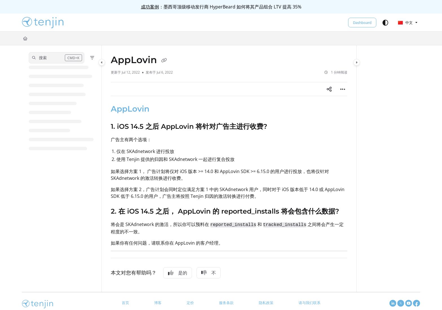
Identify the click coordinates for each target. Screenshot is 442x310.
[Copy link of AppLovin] (164, 60)
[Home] (25, 38)
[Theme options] (385, 22)
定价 (190, 302)
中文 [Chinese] (405, 22)
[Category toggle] (101, 62)
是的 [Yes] (177, 273)
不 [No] (208, 273)
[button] (42, 22)
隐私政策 (266, 302)
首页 (125, 302)
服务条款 (226, 302)
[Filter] (92, 57)
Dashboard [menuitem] (362, 22)
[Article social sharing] (329, 89)
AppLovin (130, 109)
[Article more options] (342, 89)
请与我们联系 (310, 302)
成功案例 (150, 7)
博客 (158, 302)
